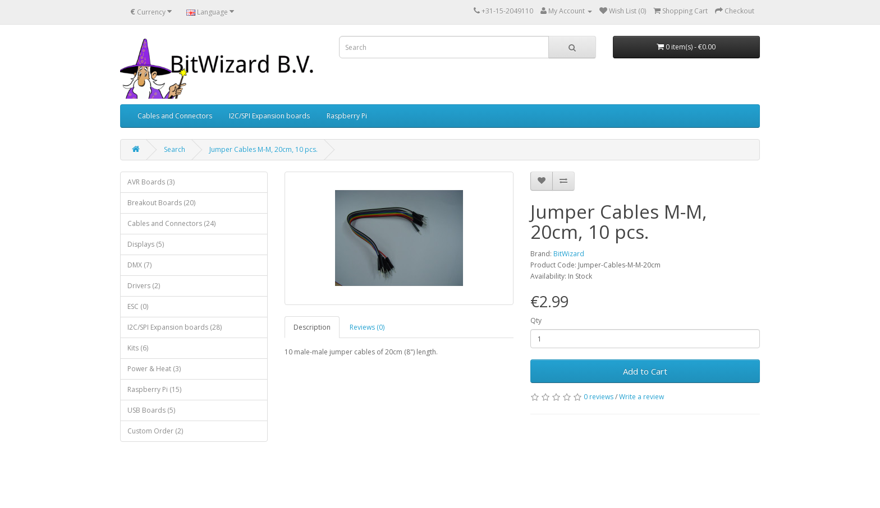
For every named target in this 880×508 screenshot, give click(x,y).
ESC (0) (137, 306)
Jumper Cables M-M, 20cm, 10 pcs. (263, 149)
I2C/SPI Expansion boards (269, 116)
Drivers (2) (143, 285)
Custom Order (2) (155, 431)
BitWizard (568, 253)
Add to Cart (645, 371)
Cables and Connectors (175, 116)
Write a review (641, 396)
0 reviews (598, 396)
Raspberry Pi (347, 116)
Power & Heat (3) (154, 368)
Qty (536, 320)
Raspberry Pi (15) (154, 389)
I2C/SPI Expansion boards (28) (174, 327)
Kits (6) (137, 348)
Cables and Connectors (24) (171, 223)
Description (312, 327)
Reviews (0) (367, 327)
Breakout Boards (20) (161, 202)
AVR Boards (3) (151, 182)
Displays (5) (145, 244)
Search (174, 149)
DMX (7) (139, 265)
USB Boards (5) (151, 410)
